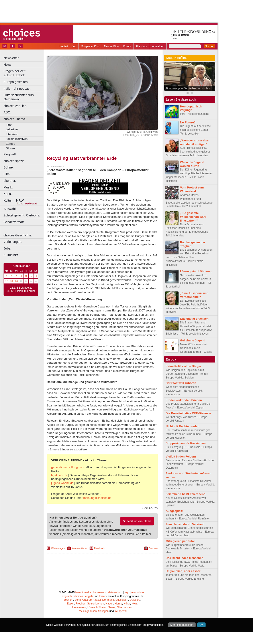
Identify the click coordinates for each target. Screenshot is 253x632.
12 (6, 281)
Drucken (153, 548)
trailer (102, 596)
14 (16, 281)
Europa (10, 143)
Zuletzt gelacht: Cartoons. (22, 215)
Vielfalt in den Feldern (181, 456)
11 (35, 275)
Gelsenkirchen (95, 603)
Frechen (81, 603)
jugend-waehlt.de (62, 483)
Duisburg (135, 599)
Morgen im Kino (90, 46)
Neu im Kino (111, 46)
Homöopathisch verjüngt (191, 108)
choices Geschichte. (18, 235)
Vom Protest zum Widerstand (192, 189)
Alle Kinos (141, 46)
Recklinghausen (87, 611)
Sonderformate (14, 222)
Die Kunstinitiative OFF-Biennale (188, 413)
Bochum (68, 599)
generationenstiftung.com (67, 467)
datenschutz (115, 592)
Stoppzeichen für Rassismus (186, 443)
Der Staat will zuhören (181, 383)
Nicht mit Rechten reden (182, 426)
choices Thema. (15, 119)
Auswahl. (10, 209)
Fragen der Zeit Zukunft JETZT (24, 73)
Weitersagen (58, 548)
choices (78, 596)
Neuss (111, 607)
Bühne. (9, 167)
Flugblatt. (10, 154)
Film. (7, 174)
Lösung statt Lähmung (196, 271)
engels (89, 596)
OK (201, 624)
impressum (99, 592)
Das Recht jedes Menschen (184, 558)
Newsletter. (11, 58)
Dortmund (108, 599)
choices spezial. (15, 161)
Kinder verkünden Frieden (184, 400)
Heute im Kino (67, 46)
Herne (118, 603)
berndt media (83, 592)
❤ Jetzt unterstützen (137, 521)
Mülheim (101, 607)
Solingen (103, 611)
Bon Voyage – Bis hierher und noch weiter (191, 88)
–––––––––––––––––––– (21, 228)
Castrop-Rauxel (91, 599)
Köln (134, 603)
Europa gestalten (16, 82)
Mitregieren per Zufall (180, 541)
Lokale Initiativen (16, 139)
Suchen (209, 46)
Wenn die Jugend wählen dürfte (192, 164)
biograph (66, 596)
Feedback (99, 548)
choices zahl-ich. (15, 106)
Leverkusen (79, 607)
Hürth (127, 603)
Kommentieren (80, 548)
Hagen (109, 603)
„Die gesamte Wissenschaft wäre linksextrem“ (193, 216)
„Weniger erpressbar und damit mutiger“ (194, 142)
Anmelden (158, 46)
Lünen (91, 607)
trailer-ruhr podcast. (17, 88)
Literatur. (10, 180)
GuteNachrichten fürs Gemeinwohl (19, 97)
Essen (70, 603)
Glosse (10, 148)
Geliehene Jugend (192, 340)
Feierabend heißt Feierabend (186, 494)
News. (8, 64)
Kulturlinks (11, 255)
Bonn (78, 599)
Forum (127, 46)
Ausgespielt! (174, 511)
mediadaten (138, 592)
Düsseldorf (122, 599)
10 (30, 275)
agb (127, 592)
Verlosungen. (13, 242)
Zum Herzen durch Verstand (185, 524)
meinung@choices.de (97, 497)
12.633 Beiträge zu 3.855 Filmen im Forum (21, 289)
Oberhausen (124, 607)
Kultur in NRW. (14, 200)
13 (11, 281)
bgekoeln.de (59, 475)
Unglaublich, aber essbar (183, 571)
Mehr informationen (181, 624)
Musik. (8, 187)
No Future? (188, 122)
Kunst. (8, 194)
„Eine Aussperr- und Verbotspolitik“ (194, 295)
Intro (9, 124)
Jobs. (7, 248)
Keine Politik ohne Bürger (183, 366)
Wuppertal (121, 611)
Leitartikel (12, 129)
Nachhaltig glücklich (194, 318)
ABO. (7, 112)
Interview (12, 134)
